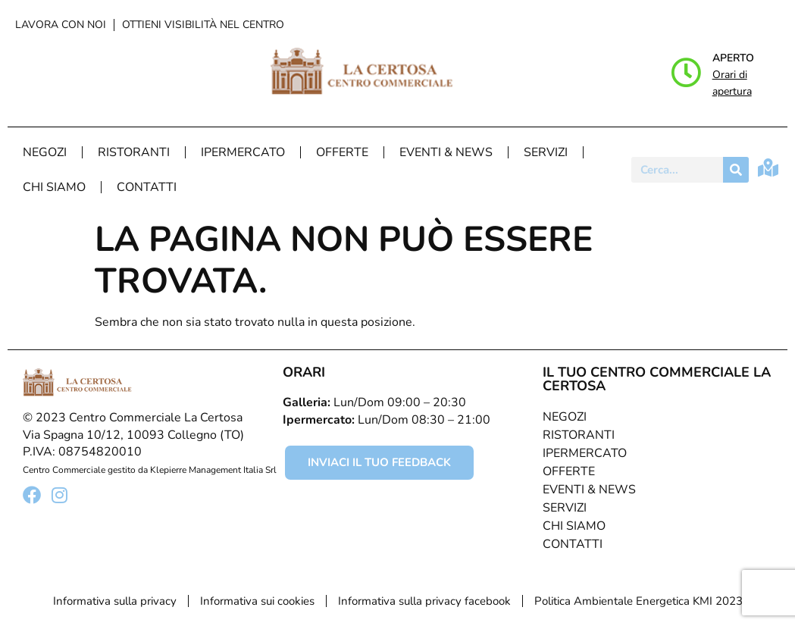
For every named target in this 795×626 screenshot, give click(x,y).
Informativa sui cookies (257, 601)
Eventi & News (446, 152)
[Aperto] (686, 73)
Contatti (147, 187)
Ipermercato (243, 152)
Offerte (342, 152)
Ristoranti (134, 152)
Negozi (45, 152)
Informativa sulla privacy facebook (424, 601)
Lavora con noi (60, 24)
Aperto (733, 58)
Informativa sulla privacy (115, 601)
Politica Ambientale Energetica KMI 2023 (638, 601)
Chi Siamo (54, 187)
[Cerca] (736, 170)
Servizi (546, 152)
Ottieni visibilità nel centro (203, 24)
